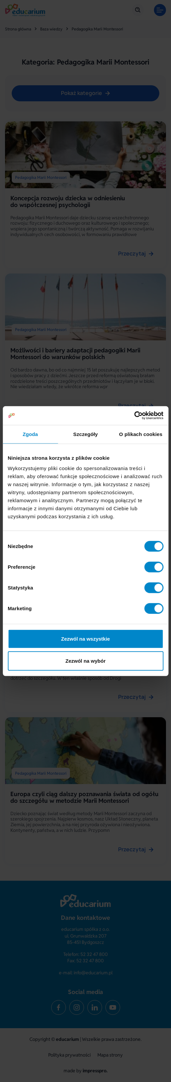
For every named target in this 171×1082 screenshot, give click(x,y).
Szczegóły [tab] (85, 434)
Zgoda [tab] (30, 434)
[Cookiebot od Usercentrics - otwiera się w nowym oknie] (134, 415)
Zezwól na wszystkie (85, 639)
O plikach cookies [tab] (140, 434)
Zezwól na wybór (85, 660)
